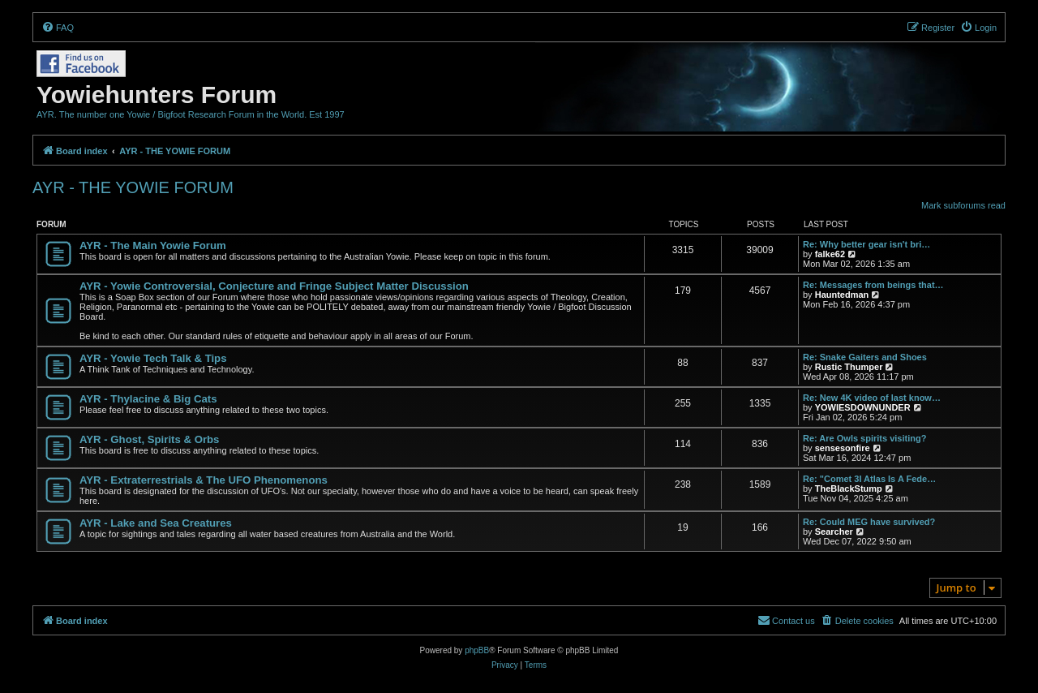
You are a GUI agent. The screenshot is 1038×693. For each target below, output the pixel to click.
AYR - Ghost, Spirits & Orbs (149, 439)
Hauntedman (842, 294)
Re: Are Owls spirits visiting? (864, 438)
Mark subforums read (963, 205)
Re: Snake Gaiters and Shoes (865, 357)
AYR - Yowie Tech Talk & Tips (153, 358)
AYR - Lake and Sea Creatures (155, 523)
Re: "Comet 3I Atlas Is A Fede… (869, 479)
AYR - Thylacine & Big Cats (148, 399)
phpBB (477, 650)
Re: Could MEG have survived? (869, 522)
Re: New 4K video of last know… (872, 397)
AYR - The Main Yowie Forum (152, 245)
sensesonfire (842, 448)
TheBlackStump (848, 488)
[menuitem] (57, 27)
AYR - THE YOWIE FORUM (133, 187)
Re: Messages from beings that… (873, 285)
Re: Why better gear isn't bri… (866, 244)
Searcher (834, 531)
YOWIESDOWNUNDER (863, 407)
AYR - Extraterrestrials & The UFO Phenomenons (203, 480)
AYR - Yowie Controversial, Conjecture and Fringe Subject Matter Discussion (274, 286)
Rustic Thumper (849, 367)
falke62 (830, 254)
